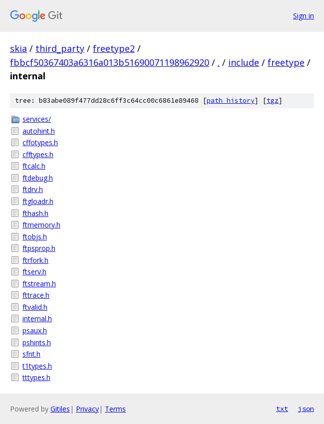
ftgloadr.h (37, 201)
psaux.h (34, 330)
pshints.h (36, 342)
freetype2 (114, 48)
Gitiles (60, 409)
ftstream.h (39, 283)
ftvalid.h (34, 307)
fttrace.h (35, 295)
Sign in (303, 15)
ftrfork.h (35, 260)
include (243, 62)
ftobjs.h (34, 236)
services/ (36, 119)
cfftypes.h (37, 154)
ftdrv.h (32, 189)
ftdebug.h (37, 178)
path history (231, 100)
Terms (115, 409)
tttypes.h (36, 377)
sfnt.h (31, 354)
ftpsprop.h (38, 248)
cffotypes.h (40, 142)
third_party (59, 48)
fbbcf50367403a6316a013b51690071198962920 (109, 62)
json (306, 408)
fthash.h (35, 213)
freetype (286, 62)
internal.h (37, 318)
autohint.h (38, 131)
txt (282, 408)
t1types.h (37, 366)
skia (18, 48)
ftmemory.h (41, 224)
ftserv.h (34, 271)
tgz (273, 100)
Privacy (87, 409)
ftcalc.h (33, 166)
